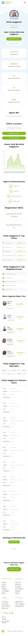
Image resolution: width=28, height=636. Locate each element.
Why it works (6, 606)
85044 (9, 370)
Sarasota (17, 591)
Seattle (17, 593)
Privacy (4, 619)
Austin (4, 584)
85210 (4, 373)
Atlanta (4, 582)
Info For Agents (19, 604)
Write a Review (14, 542)
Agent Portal (19, 602)
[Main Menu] (24, 2)
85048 (4, 370)
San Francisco (19, 589)
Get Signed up (19, 606)
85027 (19, 370)
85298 (19, 373)
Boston (4, 587)
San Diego (18, 587)
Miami (3, 593)
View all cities (18, 578)
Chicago (4, 589)
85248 (24, 373)
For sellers (5, 602)
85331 (14, 370)
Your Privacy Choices (5, 622)
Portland (18, 584)
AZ (13, 116)
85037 (24, 370)
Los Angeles (5, 591)
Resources (5, 608)
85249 (9, 373)
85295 (14, 373)
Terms (4, 617)
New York (18, 582)
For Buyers (5, 604)
